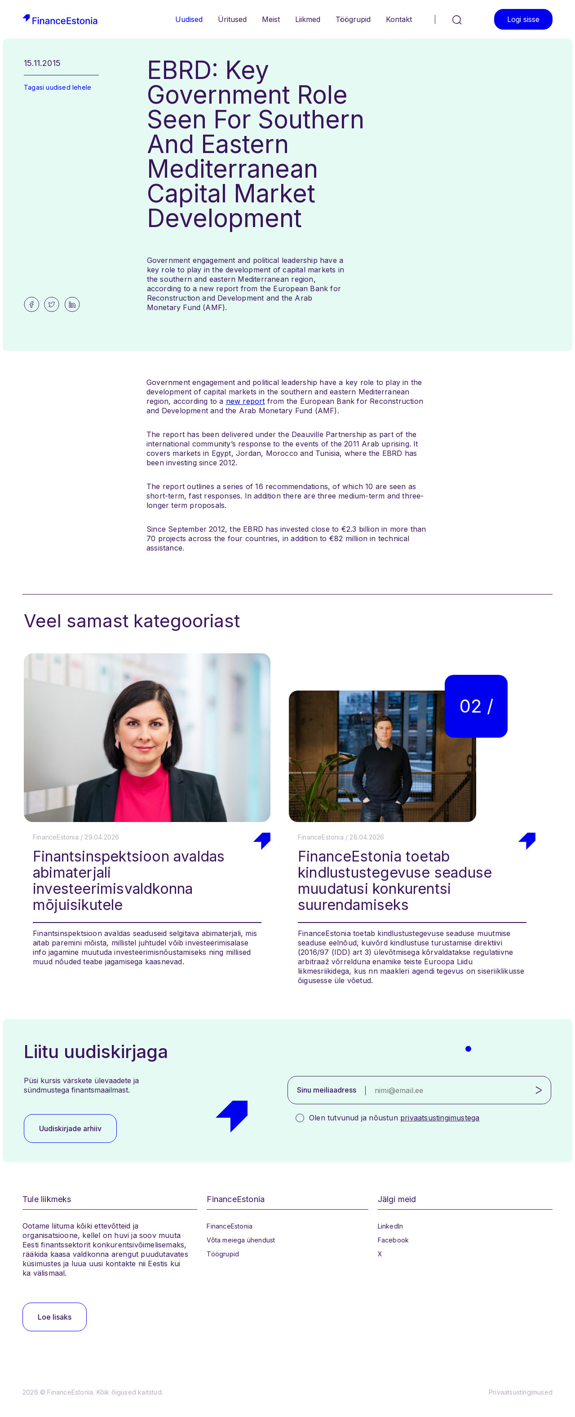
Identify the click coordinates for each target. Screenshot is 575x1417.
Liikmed (307, 19)
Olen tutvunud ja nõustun (394, 1117)
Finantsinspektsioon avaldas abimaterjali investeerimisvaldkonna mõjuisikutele (129, 881)
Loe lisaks (54, 1316)
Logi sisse (523, 19)
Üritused (232, 19)
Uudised (189, 19)
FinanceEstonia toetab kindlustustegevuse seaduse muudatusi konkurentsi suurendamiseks (395, 881)
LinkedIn (390, 1226)
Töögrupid (353, 19)
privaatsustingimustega (439, 1117)
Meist (271, 19)
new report (245, 401)
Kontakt (399, 19)
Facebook (393, 1240)
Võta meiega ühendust (241, 1240)
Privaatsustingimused (521, 1392)
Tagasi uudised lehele (57, 87)
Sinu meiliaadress (326, 1089)
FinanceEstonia (229, 1226)
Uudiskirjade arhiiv (70, 1128)
